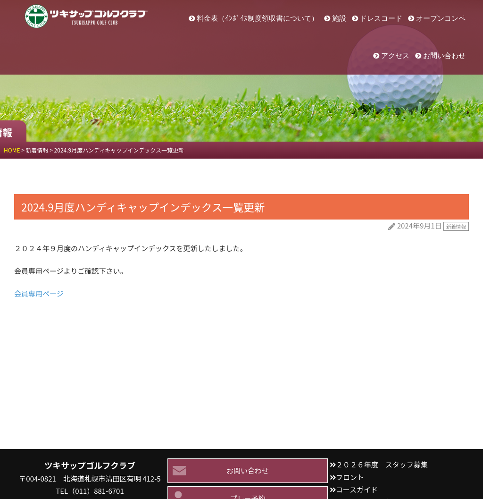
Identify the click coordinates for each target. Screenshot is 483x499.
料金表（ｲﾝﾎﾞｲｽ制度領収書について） (257, 18)
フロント (350, 477)
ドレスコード (381, 18)
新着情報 (456, 226)
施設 (339, 18)
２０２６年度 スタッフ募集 (382, 464)
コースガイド (357, 489)
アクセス (395, 55)
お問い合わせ (444, 55)
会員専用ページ (39, 293)
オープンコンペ (441, 18)
